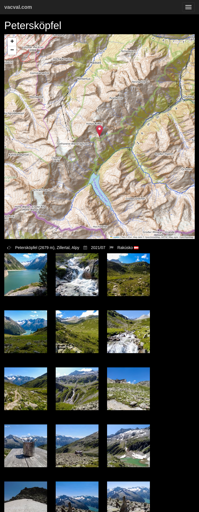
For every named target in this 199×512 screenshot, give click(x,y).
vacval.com (18, 7)
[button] (99, 131)
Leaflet (114, 237)
